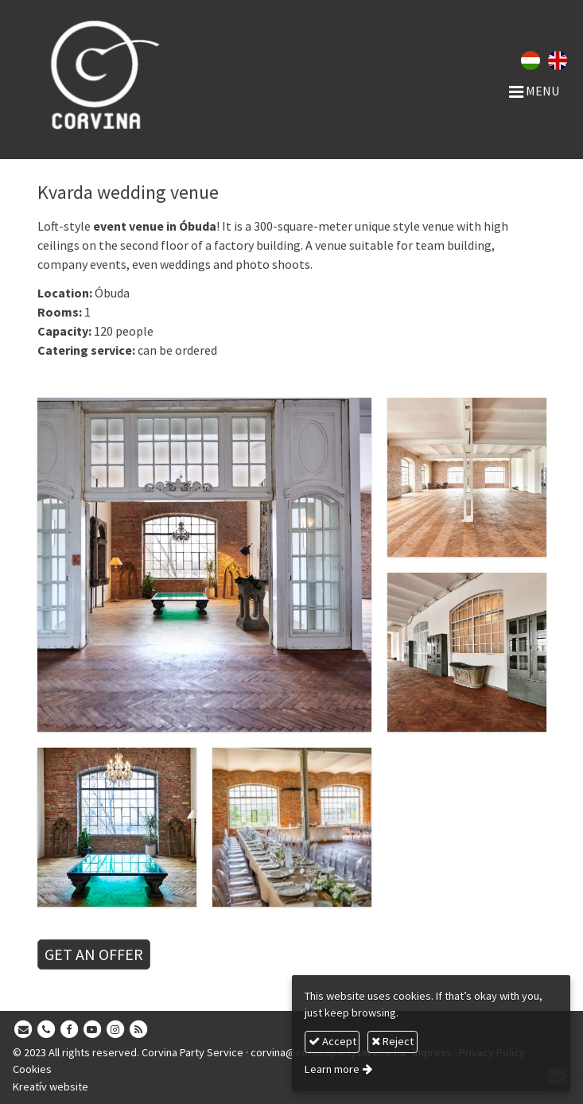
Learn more (332, 1069)
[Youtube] (92, 1030)
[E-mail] (23, 1030)
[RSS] (138, 1030)
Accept (332, 1041)
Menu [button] (534, 91)
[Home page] (132, 74)
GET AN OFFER (94, 954)
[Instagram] (115, 1030)
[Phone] (46, 1030)
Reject (392, 1041)
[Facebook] (69, 1030)
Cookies (32, 1069)
